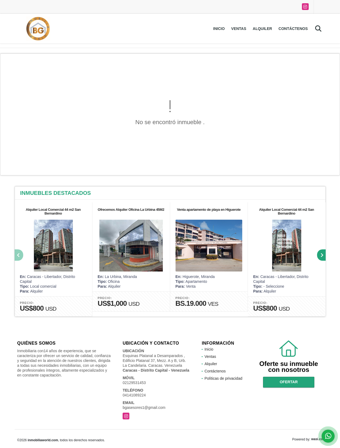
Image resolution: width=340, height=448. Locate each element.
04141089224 (134, 395)
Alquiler (262, 28)
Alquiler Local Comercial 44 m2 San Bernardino (53, 211)
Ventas (238, 28)
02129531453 (134, 383)
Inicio (219, 28)
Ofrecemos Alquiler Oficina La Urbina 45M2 (131, 210)
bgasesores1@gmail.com (144, 407)
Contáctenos (293, 28)
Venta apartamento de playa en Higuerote (209, 210)
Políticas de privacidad (223, 378)
